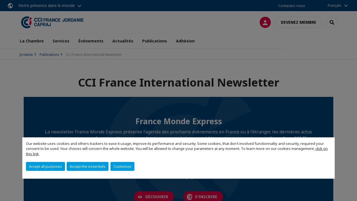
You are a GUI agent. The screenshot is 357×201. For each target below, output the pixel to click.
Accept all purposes (45, 166)
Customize (122, 166)
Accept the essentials (87, 166)
